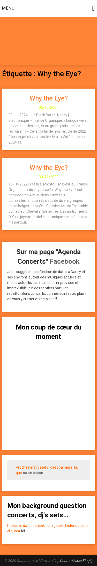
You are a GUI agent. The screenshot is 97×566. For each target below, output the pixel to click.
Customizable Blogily (76, 560)
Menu (8, 8)
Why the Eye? (48, 98)
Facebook (64, 261)
